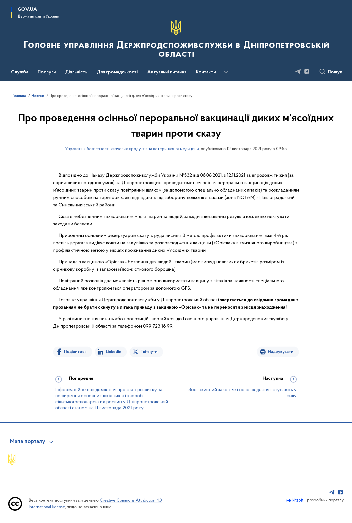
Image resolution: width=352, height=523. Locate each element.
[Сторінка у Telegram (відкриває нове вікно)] (298, 71)
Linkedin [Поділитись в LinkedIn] (113, 352)
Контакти (206, 72)
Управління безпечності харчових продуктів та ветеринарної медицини (132, 149)
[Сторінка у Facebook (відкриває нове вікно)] (306, 71)
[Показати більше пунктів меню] (226, 72)
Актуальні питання (166, 72)
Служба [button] (19, 72)
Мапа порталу (27, 442)
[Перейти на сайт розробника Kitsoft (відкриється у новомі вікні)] (295, 500)
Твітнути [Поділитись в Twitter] (149, 352)
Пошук (335, 72)
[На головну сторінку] (176, 40)
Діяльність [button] (76, 72)
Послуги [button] (47, 72)
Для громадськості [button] (117, 72)
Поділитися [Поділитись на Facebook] (75, 352)
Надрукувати (280, 352)
